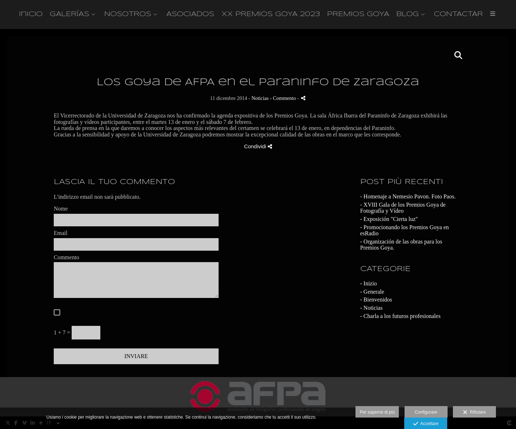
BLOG (407, 15)
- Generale (372, 293)
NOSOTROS (127, 15)
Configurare (426, 412)
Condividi (258, 148)
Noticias (260, 100)
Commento (66, 259)
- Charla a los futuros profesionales (400, 317)
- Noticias (371, 309)
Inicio (31, 15)
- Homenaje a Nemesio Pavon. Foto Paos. (408, 198)
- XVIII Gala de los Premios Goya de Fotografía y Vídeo (403, 209)
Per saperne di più (377, 412)
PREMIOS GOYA (358, 15)
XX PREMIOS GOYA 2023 (270, 15)
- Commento (283, 100)
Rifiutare (474, 412)
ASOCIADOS (190, 15)
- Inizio (368, 285)
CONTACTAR (458, 15)
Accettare (426, 424)
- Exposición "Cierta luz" (389, 220)
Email (60, 234)
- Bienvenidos (376, 301)
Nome (61, 210)
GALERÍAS (69, 15)
